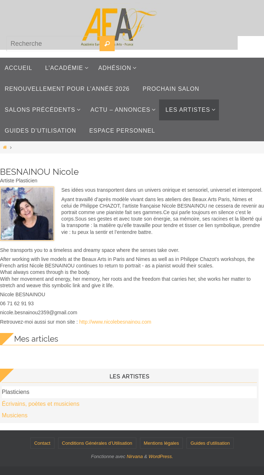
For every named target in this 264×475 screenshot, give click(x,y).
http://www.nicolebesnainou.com (115, 322)
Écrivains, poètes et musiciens (40, 404)
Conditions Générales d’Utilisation (97, 443)
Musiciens (14, 415)
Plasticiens (15, 392)
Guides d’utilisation (210, 443)
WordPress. (161, 456)
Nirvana (135, 456)
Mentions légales (161, 443)
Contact (42, 443)
